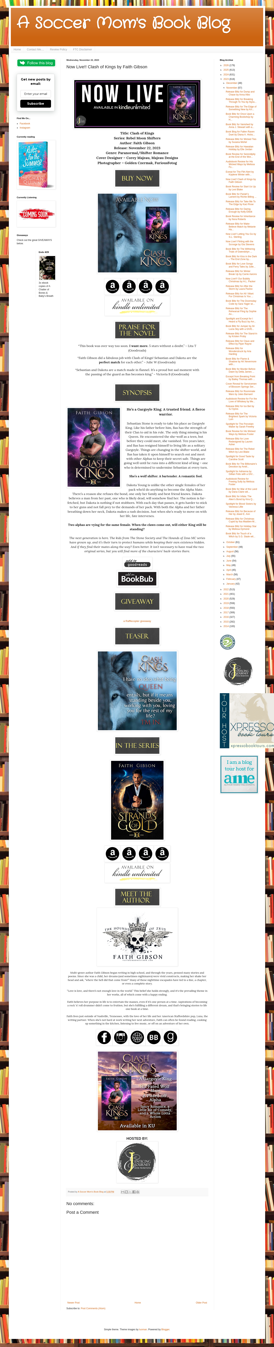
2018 (226, 608)
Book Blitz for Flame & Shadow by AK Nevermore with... (241, 361)
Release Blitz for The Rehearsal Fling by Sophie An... (241, 311)
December (232, 83)
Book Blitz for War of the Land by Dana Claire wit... (241, 490)
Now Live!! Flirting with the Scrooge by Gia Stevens (240, 243)
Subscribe (35, 103)
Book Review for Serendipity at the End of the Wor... (240, 155)
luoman (143, 1329)
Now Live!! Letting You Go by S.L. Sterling (241, 235)
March (230, 574)
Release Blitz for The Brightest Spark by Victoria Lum (241, 416)
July (228, 556)
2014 (226, 626)
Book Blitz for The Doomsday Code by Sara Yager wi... (241, 302)
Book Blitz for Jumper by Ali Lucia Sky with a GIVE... (240, 327)
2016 (226, 617)
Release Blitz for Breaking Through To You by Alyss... (241, 100)
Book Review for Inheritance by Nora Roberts (240, 217)
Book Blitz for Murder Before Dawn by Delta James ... (240, 370)
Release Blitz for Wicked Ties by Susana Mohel (241, 140)
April (229, 570)
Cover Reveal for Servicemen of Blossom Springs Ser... (241, 385)
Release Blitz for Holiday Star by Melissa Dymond (241, 527)
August (230, 551)
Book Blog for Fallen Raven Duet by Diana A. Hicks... (240, 133)
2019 (226, 603)
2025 (226, 69)
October (230, 542)
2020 (226, 598)
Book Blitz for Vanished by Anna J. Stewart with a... (240, 126)
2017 (226, 612)
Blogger (165, 1329)
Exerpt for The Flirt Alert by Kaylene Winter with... (240, 173)
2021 (226, 594)
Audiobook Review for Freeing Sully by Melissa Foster (240, 481)
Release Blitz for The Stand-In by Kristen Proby (241, 335)
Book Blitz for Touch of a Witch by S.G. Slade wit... (240, 535)
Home (17, 49)
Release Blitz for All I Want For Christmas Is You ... (240, 295)
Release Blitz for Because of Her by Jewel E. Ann (240, 512)
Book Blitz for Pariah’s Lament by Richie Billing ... (241, 195)
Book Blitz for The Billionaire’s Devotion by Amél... (241, 465)
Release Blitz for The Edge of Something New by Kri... (241, 108)
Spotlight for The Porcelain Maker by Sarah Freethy (240, 425)
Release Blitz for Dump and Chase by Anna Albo (240, 93)
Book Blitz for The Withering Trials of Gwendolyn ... (240, 250)
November (232, 87)
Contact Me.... (35, 49)
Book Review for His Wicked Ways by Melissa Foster (240, 432)
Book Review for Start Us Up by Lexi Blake (241, 188)
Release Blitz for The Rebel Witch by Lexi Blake (240, 450)
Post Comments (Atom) (93, 1308)
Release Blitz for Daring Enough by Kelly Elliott (239, 210)
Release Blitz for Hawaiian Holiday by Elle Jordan (239, 148)
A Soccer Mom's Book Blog (123, 23)
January (230, 583)
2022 (226, 589)
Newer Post (73, 1302)
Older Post (201, 1302)
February (231, 579)
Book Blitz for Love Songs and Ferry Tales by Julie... (241, 265)
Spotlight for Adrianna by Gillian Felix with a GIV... (240, 473)
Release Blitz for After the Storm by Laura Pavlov (239, 287)
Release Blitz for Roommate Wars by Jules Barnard (240, 392)
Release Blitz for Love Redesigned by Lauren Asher (239, 441)
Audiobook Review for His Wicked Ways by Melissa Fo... (240, 164)
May (228, 565)
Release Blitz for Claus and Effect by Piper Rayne (240, 342)
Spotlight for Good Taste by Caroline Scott (240, 458)
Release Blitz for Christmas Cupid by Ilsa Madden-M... (241, 520)
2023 (226, 79)
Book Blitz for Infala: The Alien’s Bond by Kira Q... (240, 497)
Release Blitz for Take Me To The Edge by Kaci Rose (241, 203)
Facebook (25, 123)
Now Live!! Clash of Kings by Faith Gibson (241, 180)
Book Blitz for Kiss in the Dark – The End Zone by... (241, 258)
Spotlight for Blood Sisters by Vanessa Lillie (241, 505)
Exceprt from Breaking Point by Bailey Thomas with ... (240, 378)
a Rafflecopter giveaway (137, 621)
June (229, 560)
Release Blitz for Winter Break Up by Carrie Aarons (241, 272)
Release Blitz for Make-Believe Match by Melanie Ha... (241, 226)
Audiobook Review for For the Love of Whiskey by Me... (241, 400)
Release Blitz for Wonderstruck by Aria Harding (238, 351)
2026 (226, 65)
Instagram (25, 127)
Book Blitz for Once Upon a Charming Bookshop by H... (240, 117)
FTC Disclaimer (82, 49)
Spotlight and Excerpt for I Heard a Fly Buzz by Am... (241, 320)
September (232, 547)
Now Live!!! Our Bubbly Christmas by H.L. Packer (240, 280)
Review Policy (58, 49)
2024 (226, 74)
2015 (226, 621)
